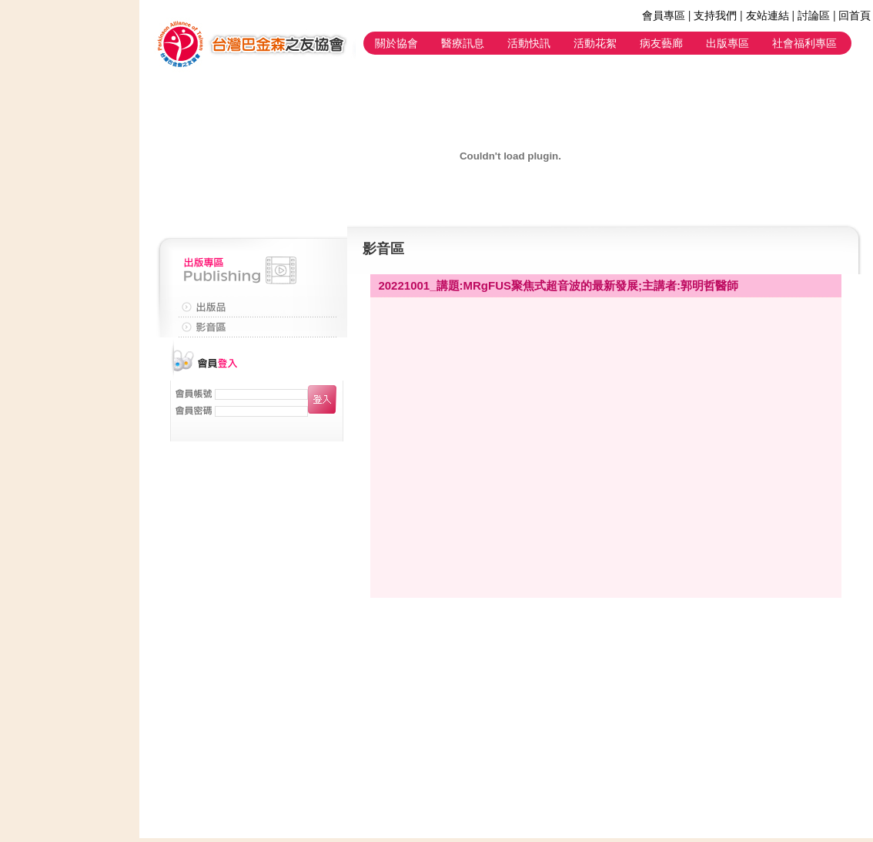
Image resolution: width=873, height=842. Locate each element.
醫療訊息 (462, 43)
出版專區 (727, 43)
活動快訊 (528, 43)
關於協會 (396, 43)
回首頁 (854, 15)
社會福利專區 (804, 43)
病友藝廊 (661, 43)
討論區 (814, 15)
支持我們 (715, 15)
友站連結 (767, 15)
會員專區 (663, 15)
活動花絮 (595, 43)
